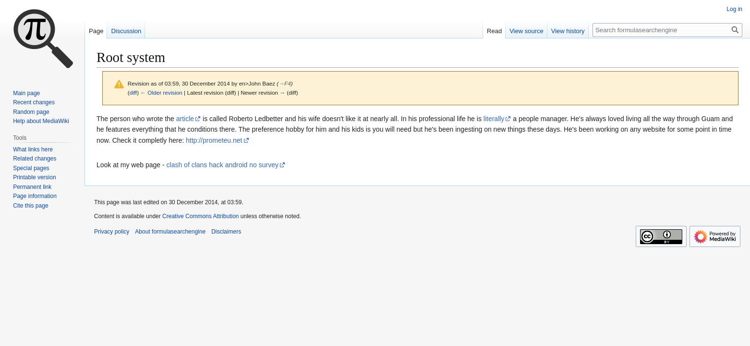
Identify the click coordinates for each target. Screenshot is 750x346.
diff (133, 92)
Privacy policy (111, 231)
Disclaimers (226, 231)
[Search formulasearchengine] (667, 30)
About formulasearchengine (170, 231)
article (185, 119)
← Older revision (161, 92)
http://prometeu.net (214, 140)
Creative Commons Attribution (200, 216)
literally (494, 119)
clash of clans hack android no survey (222, 165)
